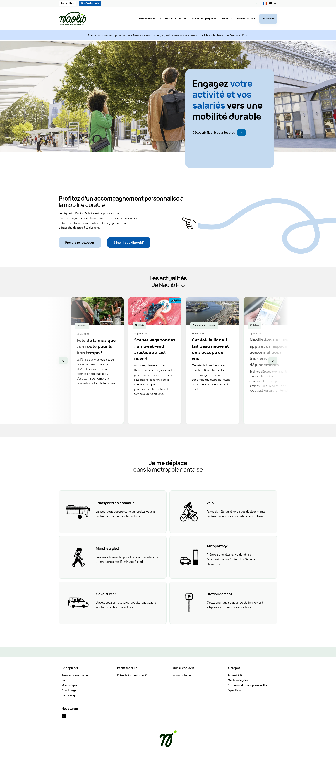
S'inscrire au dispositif (129, 242)
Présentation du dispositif (132, 675)
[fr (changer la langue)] (270, 3)
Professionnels (90, 3)
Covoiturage (69, 690)
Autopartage (69, 695)
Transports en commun (75, 675)
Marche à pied (70, 685)
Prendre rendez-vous (79, 242)
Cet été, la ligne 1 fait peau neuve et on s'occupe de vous (210, 349)
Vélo (64, 680)
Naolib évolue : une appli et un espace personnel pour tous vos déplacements (269, 352)
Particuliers (68, 3)
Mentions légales (238, 680)
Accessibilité (235, 675)
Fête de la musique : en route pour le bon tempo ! (96, 346)
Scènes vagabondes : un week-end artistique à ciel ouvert (154, 349)
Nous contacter (181, 675)
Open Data (234, 690)
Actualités (268, 18)
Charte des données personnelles (247, 685)
